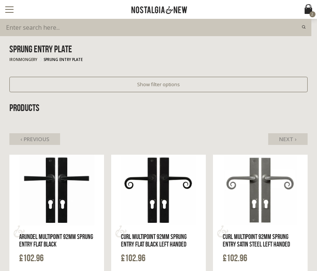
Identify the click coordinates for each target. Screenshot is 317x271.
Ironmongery (23, 59)
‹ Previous (34, 139)
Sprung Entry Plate (63, 59)
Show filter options (158, 84)
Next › (288, 139)
